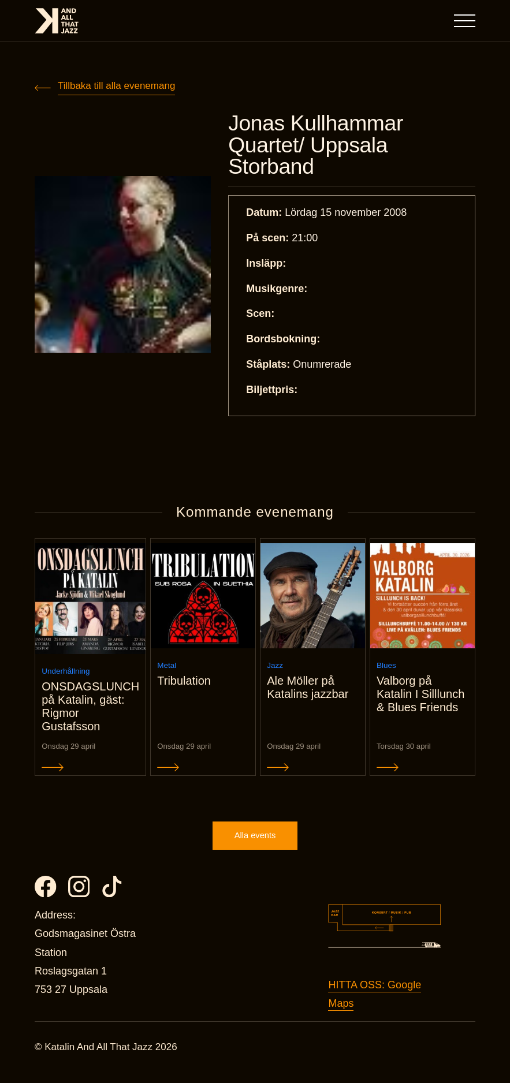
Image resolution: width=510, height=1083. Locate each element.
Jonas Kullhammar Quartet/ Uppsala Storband (319, 146)
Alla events (255, 846)
